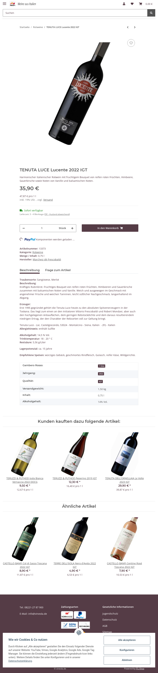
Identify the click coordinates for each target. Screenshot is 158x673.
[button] (124, 3)
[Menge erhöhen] (72, 228)
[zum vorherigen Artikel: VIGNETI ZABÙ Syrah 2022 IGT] (127, 27)
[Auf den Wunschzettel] (131, 43)
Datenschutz (109, 619)
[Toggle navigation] (4, 2)
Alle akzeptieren (127, 640)
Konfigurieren (127, 650)
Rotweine (37, 252)
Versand (48, 199)
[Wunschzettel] (132, 3)
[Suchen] (75, 13)
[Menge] (41, 228)
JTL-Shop (140, 668)
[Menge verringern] (23, 228)
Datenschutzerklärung (20, 661)
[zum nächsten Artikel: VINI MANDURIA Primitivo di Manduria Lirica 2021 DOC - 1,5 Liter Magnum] (134, 27)
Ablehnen (127, 660)
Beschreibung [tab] (30, 270)
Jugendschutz (110, 613)
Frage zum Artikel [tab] (58, 270)
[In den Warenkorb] (110, 228)
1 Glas (101, 366)
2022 (101, 374)
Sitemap (107, 631)
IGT (100, 381)
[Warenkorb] (145, 3)
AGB (104, 625)
